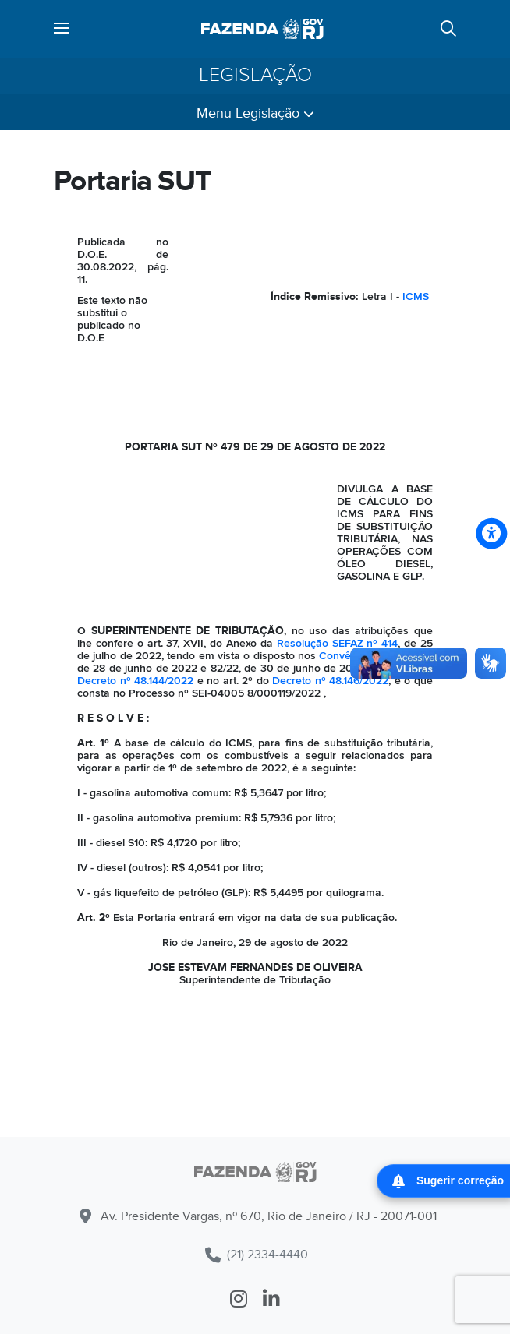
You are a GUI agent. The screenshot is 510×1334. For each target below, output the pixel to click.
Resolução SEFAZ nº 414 (337, 643)
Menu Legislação (255, 113)
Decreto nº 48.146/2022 (330, 680)
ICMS (415, 296)
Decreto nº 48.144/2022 (135, 680)
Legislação (255, 75)
